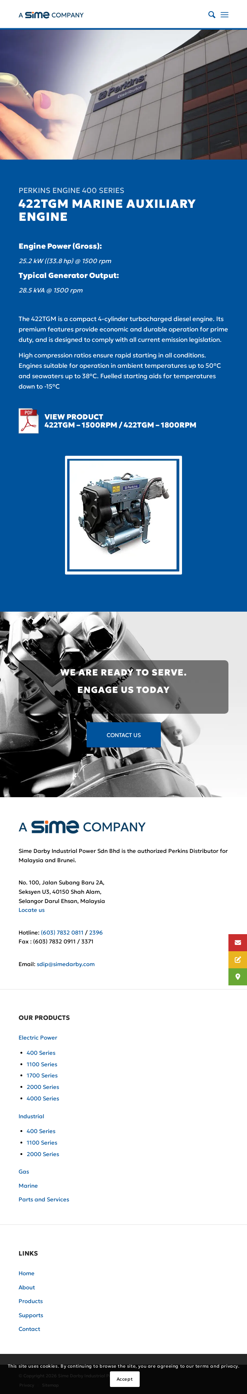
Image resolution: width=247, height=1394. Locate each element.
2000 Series (43, 1086)
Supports (31, 1315)
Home (27, 1273)
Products (31, 1301)
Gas (24, 1171)
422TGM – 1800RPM (160, 425)
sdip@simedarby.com (66, 964)
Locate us (32, 909)
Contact (29, 1328)
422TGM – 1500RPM (81, 425)
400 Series (41, 1052)
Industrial (31, 1116)
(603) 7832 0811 (62, 932)
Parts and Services (44, 1199)
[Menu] (224, 15)
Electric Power (38, 1037)
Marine (28, 1185)
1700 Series (42, 1075)
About (27, 1287)
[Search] (208, 15)
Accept (125, 1379)
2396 (96, 932)
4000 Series (43, 1098)
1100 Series (42, 1064)
